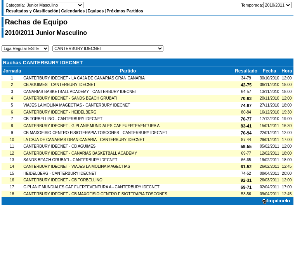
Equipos (95, 11)
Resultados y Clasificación (32, 11)
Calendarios (73, 11)
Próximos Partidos (124, 11)
